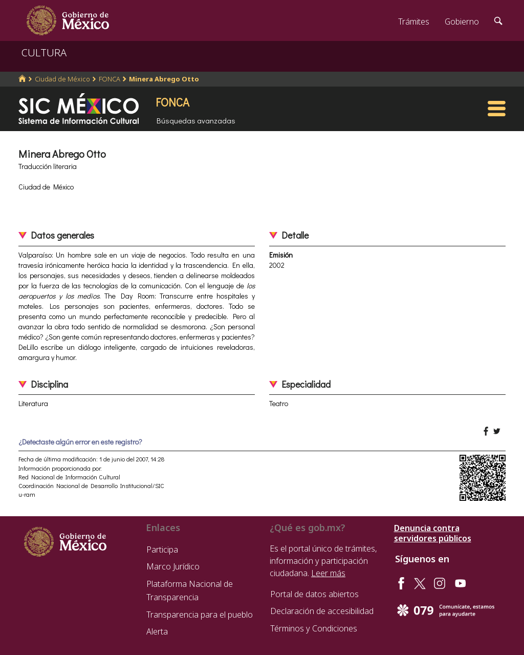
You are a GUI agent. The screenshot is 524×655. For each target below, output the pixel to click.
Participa (162, 549)
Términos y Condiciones (313, 628)
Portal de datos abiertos (314, 594)
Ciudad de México (62, 78)
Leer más (328, 573)
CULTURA (44, 52)
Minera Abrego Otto (164, 78)
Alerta (157, 631)
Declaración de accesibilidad (322, 611)
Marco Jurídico (173, 566)
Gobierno (462, 21)
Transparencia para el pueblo (199, 614)
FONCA (109, 78)
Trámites (413, 21)
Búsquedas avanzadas (196, 120)
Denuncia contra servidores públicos (432, 533)
